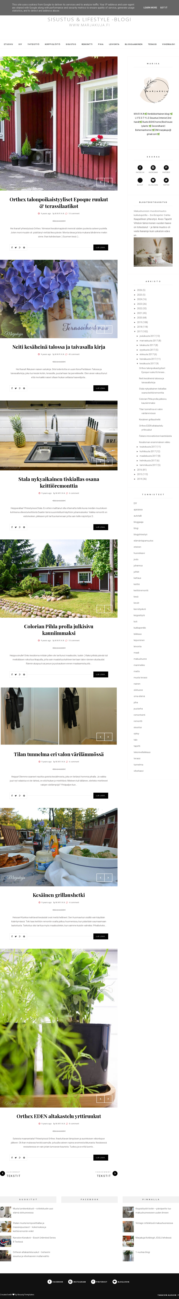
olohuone (138, 690)
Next (108, 182)
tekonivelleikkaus (142, 752)
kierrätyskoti (140, 609)
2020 (139, 317)
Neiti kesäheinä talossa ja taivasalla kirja (58, 346)
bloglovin (153, 182)
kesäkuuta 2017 (147, 363)
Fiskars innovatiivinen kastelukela (155, 436)
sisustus (138, 727)
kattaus (137, 578)
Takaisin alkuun (168, 1295)
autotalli (138, 516)
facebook (140, 169)
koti (135, 621)
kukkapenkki (140, 628)
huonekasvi (139, 553)
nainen (137, 684)
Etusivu (8, 44)
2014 (139, 479)
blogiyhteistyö (140, 534)
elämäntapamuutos (143, 540)
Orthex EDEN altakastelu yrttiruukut (59, 1116)
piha (136, 702)
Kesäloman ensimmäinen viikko (154, 442)
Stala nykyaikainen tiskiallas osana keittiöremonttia (58, 482)
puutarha (138, 708)
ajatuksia (138, 509)
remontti (138, 721)
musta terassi (140, 677)
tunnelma (138, 764)
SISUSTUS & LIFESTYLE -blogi (90, 19)
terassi (137, 758)
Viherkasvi (168, 44)
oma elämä (139, 696)
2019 (139, 322)
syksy (136, 733)
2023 (139, 304)
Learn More (150, 7)
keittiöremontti (141, 590)
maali (136, 652)
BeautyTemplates (26, 1294)
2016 (139, 470)
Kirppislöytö (52, 44)
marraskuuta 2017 (149, 340)
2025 (139, 295)
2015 (139, 474)
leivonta (137, 646)
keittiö (137, 584)
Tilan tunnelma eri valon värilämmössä (59, 754)
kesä (136, 596)
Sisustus (71, 44)
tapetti (137, 746)
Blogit (140, 182)
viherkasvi (139, 771)
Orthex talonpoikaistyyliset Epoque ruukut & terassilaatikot (59, 202)
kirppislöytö (139, 615)
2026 (139, 290)
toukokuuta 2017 (148, 446)
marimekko (139, 665)
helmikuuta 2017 (148, 460)
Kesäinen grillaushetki (59, 894)
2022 (139, 308)
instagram (153, 169)
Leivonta (114, 44)
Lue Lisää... (101, 247)
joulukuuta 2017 (147, 336)
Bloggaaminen (134, 44)
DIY (20, 44)
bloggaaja (138, 522)
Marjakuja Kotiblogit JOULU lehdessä (153, 1237)
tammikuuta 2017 (148, 465)
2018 (139, 327)
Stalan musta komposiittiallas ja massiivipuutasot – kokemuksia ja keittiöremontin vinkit (29, 1227)
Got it (163, 7)
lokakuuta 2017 (147, 345)
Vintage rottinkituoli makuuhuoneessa (154, 1223)
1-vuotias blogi (143, 1252)
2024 (139, 299)
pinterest (166, 169)
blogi (136, 528)
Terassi (152, 44)
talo (135, 740)
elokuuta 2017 (147, 354)
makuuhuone (140, 659)
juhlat (136, 572)
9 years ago (46, 213)
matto (137, 671)
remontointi (139, 715)
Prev (101, 182)
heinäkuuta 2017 (148, 359)
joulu (136, 559)
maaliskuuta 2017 (148, 456)
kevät (136, 603)
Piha (101, 44)
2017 (139, 331)
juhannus (138, 565)
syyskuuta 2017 (147, 350)
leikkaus (138, 634)
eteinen (137, 547)
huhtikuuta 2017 (148, 451)
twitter (166, 182)
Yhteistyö (33, 44)
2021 (139, 313)
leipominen (139, 640)
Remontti (87, 44)
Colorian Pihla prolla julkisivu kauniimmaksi (58, 629)
